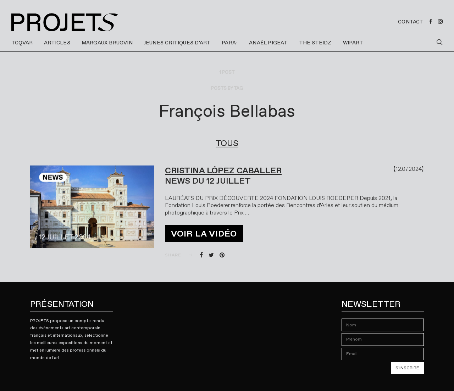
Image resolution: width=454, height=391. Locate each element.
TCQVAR (22, 42)
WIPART (353, 42)
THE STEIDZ (315, 42)
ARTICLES (57, 42)
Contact (410, 22)
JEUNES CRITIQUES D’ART (177, 42)
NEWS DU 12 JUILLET (208, 181)
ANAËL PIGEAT (268, 42)
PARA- (230, 42)
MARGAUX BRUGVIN (107, 42)
